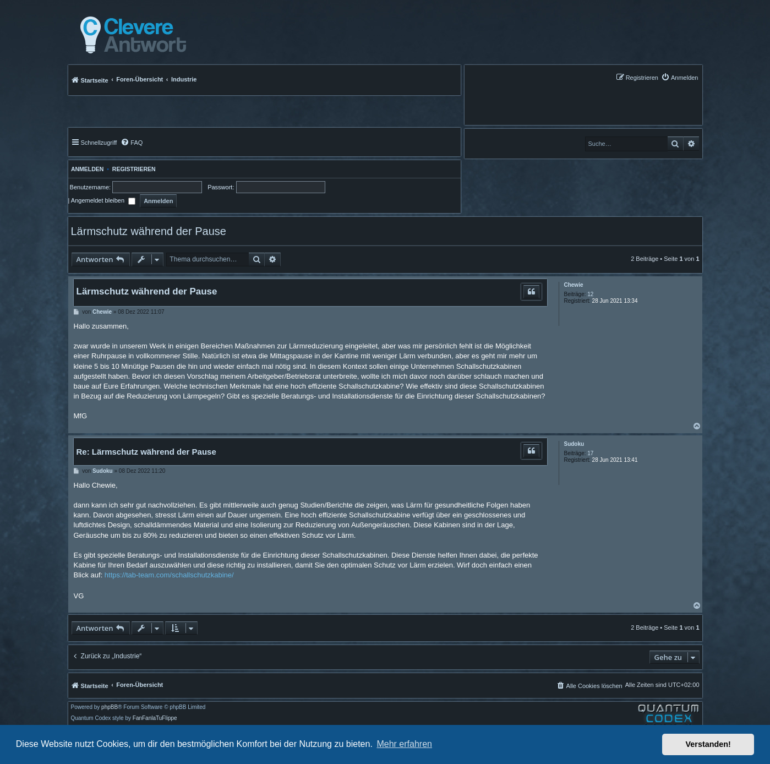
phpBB (109, 707)
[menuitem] (679, 77)
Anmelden (86, 169)
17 (590, 453)
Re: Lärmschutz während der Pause (146, 451)
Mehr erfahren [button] (404, 744)
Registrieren (134, 169)
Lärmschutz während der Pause (148, 231)
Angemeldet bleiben (103, 200)
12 (590, 294)
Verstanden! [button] (708, 744)
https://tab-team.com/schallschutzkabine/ (169, 575)
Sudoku (574, 444)
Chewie (573, 285)
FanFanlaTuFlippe (155, 718)
